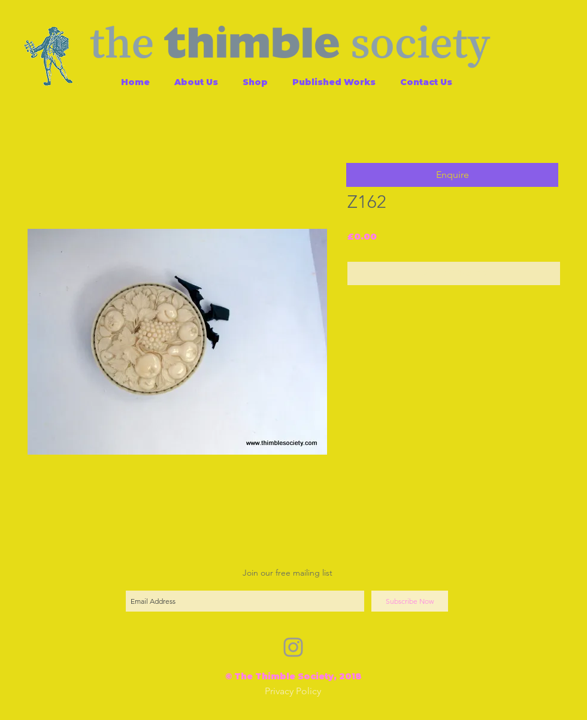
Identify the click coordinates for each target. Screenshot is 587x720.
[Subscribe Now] (409, 601)
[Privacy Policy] (292, 691)
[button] (452, 175)
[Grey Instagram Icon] (293, 647)
